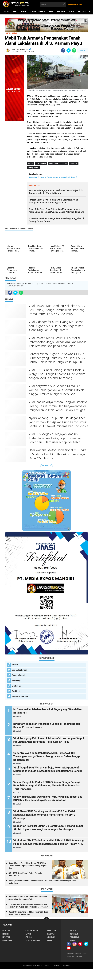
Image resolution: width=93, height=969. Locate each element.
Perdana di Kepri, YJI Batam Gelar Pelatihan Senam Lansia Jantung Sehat (27, 898)
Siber (84, 954)
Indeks (16, 12)
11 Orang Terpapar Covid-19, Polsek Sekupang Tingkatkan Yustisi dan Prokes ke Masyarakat (28, 905)
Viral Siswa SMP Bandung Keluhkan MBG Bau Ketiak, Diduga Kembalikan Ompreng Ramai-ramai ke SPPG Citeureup (57, 310)
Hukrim (33, 12)
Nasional (28, 937)
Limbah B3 (16, 686)
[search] (53, 4)
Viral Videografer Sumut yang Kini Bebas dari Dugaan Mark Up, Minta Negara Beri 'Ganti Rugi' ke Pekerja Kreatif (56, 326)
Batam (30, 164)
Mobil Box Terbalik (20, 696)
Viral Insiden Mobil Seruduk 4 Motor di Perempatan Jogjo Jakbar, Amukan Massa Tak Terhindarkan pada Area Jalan (58, 342)
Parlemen (82, 12)
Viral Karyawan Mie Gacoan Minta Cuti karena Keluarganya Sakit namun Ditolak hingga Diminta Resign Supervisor (56, 390)
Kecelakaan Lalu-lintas (58, 164)
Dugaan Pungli (18, 675)
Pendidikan (74, 937)
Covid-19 (16, 691)
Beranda (7, 12)
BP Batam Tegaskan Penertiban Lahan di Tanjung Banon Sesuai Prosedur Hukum (46, 725)
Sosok (72, 940)
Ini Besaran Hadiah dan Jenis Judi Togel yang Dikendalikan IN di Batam (48, 711)
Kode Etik (70, 957)
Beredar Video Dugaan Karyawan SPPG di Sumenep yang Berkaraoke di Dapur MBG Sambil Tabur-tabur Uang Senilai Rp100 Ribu (57, 358)
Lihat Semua (46, 466)
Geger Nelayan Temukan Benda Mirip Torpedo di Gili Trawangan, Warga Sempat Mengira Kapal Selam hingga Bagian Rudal (46, 756)
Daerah (24, 12)
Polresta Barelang (32, 940)
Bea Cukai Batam (19, 670)
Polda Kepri (7, 940)
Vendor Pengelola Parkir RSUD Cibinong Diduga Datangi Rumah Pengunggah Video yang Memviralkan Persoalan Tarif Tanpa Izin (46, 786)
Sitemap (79, 957)
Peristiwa (42, 12)
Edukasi (5, 934)
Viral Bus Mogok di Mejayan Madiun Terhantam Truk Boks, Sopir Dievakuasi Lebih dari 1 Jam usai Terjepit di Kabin (55, 438)
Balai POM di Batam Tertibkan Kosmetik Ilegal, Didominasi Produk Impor (28, 913)
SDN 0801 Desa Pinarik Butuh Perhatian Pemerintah (25, 874)
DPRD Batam (52, 931)
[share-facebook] (63, 50)
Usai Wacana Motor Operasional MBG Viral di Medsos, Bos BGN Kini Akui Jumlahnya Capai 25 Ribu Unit (58, 454)
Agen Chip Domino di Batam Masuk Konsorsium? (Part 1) (53, 177)
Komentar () (83, 50)
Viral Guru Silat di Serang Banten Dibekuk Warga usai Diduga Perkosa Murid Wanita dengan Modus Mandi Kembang (57, 374)
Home (7, 33)
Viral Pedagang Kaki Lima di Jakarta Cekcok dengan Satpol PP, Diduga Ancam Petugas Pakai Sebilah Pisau (48, 740)
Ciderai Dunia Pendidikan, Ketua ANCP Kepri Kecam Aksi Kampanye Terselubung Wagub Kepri (27, 865)
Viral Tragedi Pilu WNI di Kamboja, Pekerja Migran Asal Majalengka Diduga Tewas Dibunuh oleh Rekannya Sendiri (47, 769)
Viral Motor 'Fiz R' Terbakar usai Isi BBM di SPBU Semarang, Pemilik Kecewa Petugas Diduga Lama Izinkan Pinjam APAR (49, 842)
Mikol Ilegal (17, 680)
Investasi (51, 934)
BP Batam (6, 931)
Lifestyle (71, 12)
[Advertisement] (14, 157)
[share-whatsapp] (74, 50)
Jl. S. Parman (41, 164)
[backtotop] (46, 919)
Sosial (51, 12)
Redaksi (78, 954)
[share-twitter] (68, 50)
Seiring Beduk (33, 168)
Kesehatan (74, 934)
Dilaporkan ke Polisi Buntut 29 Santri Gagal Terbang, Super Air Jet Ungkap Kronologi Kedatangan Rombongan (48, 827)
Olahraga (61, 12)
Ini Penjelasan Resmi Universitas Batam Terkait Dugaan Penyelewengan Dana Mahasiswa (42, 882)
